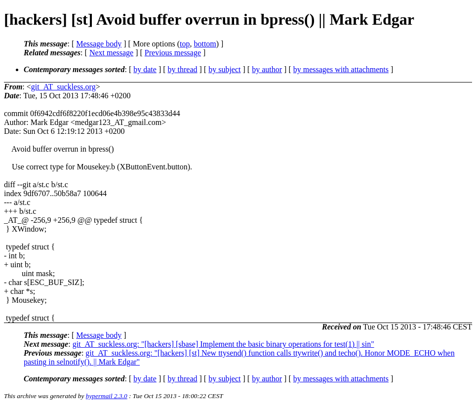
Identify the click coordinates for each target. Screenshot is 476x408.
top (185, 44)
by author (267, 69)
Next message (111, 52)
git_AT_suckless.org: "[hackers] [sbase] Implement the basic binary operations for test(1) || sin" (223, 344)
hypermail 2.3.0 (106, 396)
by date (145, 69)
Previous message (173, 52)
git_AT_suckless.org (63, 86)
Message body (98, 44)
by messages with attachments (341, 69)
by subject (224, 69)
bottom (205, 44)
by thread (183, 69)
